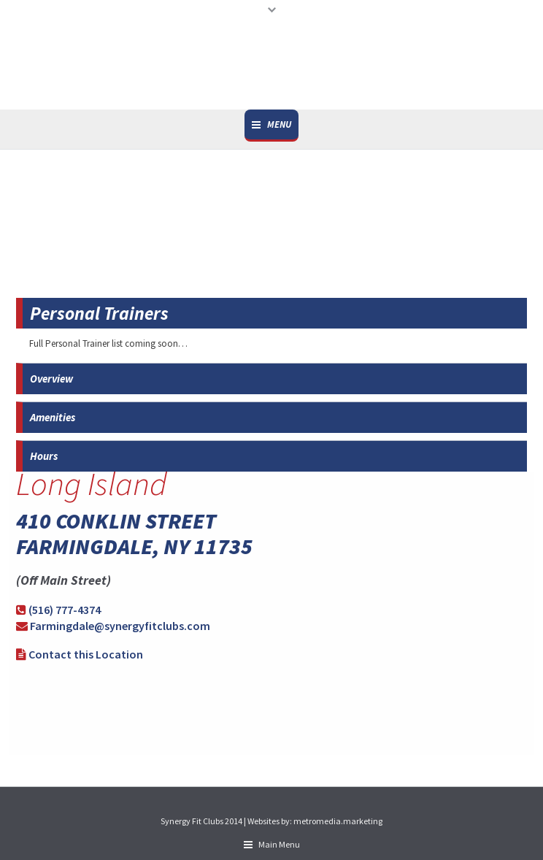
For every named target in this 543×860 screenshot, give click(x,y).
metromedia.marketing (337, 820)
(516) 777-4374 (64, 609)
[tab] (271, 313)
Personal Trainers (99, 313)
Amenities (52, 417)
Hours (44, 456)
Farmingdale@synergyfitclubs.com (120, 625)
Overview (51, 378)
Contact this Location (85, 654)
